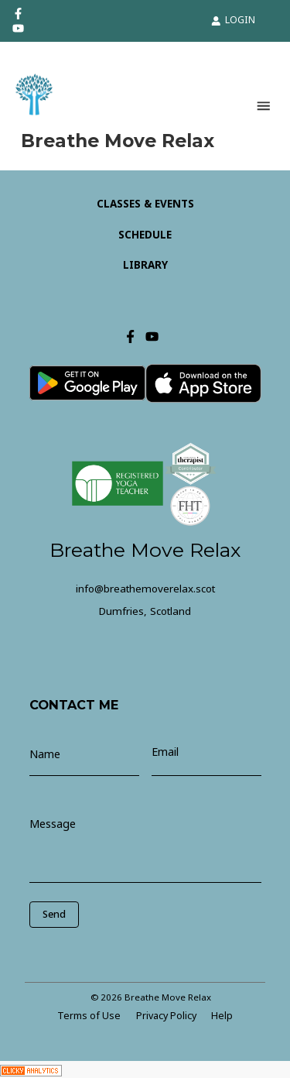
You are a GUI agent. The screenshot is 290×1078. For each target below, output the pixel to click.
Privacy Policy (166, 1015)
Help (222, 1015)
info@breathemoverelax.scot (145, 589)
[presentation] (98, 951)
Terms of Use (89, 1015)
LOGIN (233, 19)
